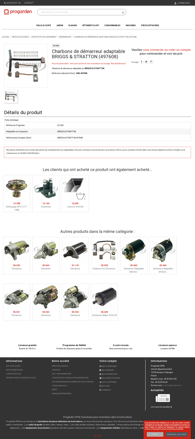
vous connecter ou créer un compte (167, 49)
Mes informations (108, 374)
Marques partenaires (61, 394)
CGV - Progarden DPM (61, 374)
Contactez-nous (13, 374)
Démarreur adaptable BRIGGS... (134, 268)
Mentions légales (60, 366)
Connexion (105, 390)
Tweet (146, 61)
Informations (159, 361)
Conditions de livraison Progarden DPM (70, 378)
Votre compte (108, 361)
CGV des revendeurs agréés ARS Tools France (72, 382)
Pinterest (151, 61)
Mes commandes (108, 366)
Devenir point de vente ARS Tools (21, 378)
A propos (56, 370)
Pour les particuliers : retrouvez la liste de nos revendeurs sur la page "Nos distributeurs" (89, 63)
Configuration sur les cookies (176, 434)
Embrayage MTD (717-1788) (16, 206)
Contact (29, 3)
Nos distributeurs (14, 370)
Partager (141, 61)
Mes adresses (107, 370)
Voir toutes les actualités (161, 407)
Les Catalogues (13, 366)
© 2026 (97, 436)
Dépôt (54, 390)
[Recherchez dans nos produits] (79, 12)
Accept (155, 434)
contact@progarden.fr (172, 385)
